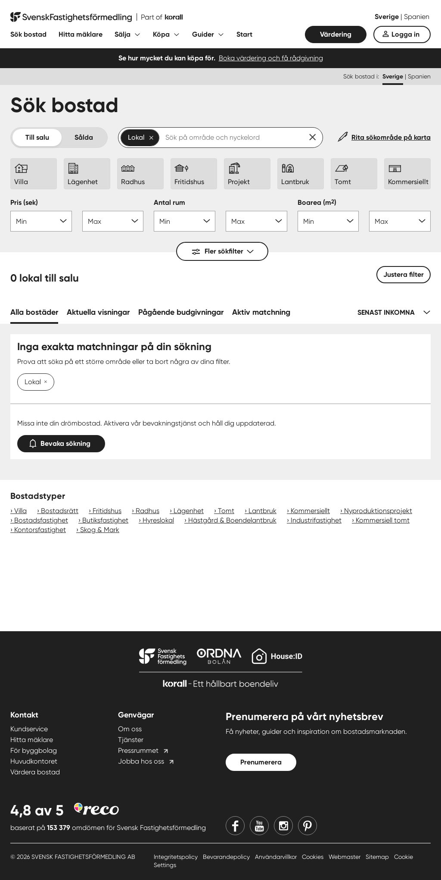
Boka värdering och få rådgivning (271, 58)
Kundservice (29, 729)
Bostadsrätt (59, 511)
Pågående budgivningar (181, 312)
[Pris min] (41, 221)
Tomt (226, 511)
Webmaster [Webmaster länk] (345, 856)
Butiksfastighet (105, 520)
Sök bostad (28, 34)
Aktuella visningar (98, 312)
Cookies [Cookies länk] (313, 856)
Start (244, 34)
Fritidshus (107, 511)
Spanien (416, 17)
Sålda (84, 137)
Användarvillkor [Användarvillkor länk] (276, 856)
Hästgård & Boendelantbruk (232, 520)
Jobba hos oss (141, 761)
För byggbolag (33, 750)
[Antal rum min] (184, 221)
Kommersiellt (310, 511)
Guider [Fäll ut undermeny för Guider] (203, 34)
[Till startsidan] (96, 17)
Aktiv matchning (261, 312)
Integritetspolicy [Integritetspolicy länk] (176, 856)
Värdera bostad (35, 772)
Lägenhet (189, 511)
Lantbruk (262, 511)
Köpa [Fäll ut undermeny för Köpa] (161, 34)
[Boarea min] (328, 221)
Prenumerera (261, 762)
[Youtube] (259, 825)
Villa (20, 511)
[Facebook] (235, 825)
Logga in (405, 34)
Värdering (335, 34)
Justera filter (403, 274)
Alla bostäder (34, 312)
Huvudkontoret (33, 761)
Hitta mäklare (80, 34)
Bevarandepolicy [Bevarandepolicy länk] (227, 856)
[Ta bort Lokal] (44, 382)
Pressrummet (138, 750)
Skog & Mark (99, 530)
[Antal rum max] (256, 221)
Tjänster (130, 740)
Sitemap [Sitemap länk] (378, 856)
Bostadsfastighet (41, 520)
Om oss (130, 729)
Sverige (388, 17)
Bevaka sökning (61, 442)
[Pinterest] (307, 825)
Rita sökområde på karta (391, 137)
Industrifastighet (316, 520)
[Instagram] (283, 825)
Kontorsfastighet (40, 530)
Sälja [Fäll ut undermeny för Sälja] (122, 34)
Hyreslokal (158, 520)
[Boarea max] (400, 221)
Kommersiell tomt (383, 520)
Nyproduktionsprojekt (378, 511)
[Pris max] (113, 221)
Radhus (147, 511)
